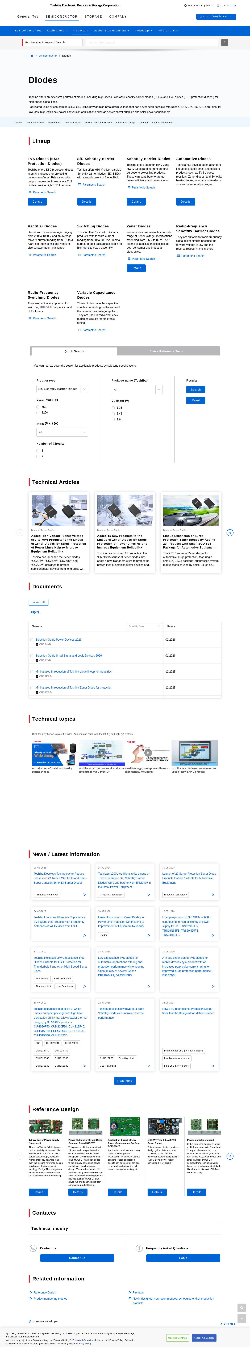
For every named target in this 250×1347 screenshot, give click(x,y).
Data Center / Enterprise (183, 1282)
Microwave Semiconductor (184, 1308)
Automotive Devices (32, 1282)
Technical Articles (35, 122)
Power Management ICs (109, 1293)
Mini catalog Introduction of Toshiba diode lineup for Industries (74, 671)
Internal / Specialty (179, 1288)
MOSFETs (26, 1299)
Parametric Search (44, 192)
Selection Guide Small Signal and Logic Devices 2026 (69, 655)
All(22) (34, 612)
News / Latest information (98, 122)
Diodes (24, 1316)
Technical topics (72, 122)
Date (170, 626)
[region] (125, 1337)
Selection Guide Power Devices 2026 (58, 639)
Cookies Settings (177, 1338)
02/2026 (170, 639)
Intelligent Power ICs (106, 1288)
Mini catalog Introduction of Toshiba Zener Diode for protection (74, 687)
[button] (198, 6)
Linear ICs (100, 1299)
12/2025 (170, 671)
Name (35, 626)
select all (38, 602)
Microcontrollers (30, 1321)
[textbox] (58, 432)
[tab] (74, 351)
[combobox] (152, 42)
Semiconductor (48, 55)
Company (175, 1317)
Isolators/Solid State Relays (37, 1293)
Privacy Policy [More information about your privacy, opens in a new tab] (83, 1343)
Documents (54, 122)
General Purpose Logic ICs (110, 1305)
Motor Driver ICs (104, 1282)
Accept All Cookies (204, 1338)
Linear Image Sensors (107, 1310)
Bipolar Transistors (31, 1310)
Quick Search (74, 351)
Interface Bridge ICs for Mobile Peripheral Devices (125, 1316)
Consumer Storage (179, 1293)
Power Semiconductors (34, 1288)
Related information (162, 122)
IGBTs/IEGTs (28, 1305)
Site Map (229, 1264)
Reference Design (125, 122)
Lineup (18, 122)
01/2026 (170, 655)
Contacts (143, 122)
